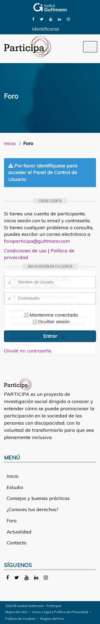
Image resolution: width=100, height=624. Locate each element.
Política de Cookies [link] (20, 619)
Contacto (16, 543)
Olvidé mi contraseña (27, 351)
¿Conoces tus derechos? (32, 509)
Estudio (15, 487)
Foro (12, 521)
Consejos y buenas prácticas (38, 498)
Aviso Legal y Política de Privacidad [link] (60, 612)
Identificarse (45, 29)
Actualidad (19, 532)
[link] (33, 19)
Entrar (50, 336)
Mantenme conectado (51, 315)
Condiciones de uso (25, 251)
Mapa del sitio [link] (16, 612)
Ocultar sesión (51, 321)
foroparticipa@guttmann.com (37, 241)
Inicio (10, 143)
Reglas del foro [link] (52, 619)
